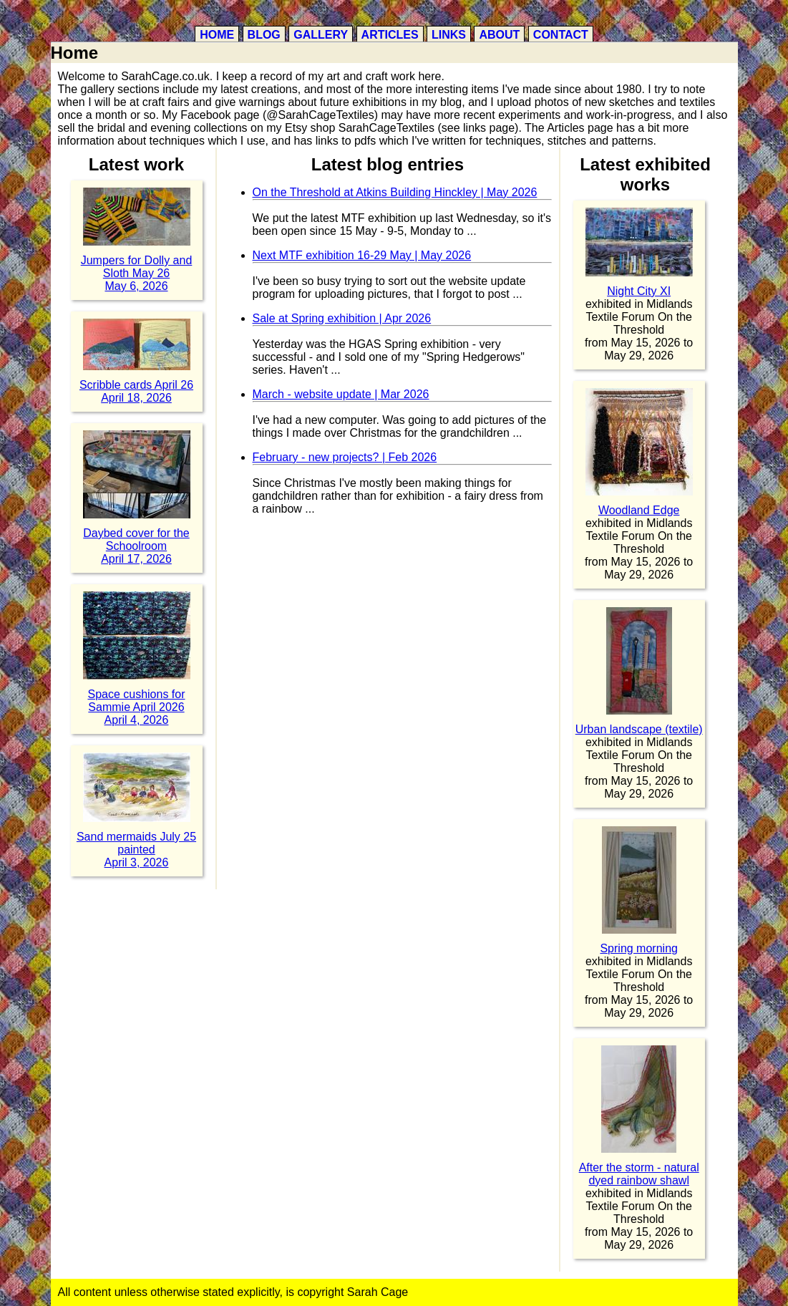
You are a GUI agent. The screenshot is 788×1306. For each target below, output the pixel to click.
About (499, 35)
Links (449, 35)
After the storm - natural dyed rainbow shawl (639, 1173)
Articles (390, 35)
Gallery (320, 35)
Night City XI (639, 291)
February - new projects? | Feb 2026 (345, 457)
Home (217, 35)
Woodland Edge (639, 510)
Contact (560, 35)
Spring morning (639, 948)
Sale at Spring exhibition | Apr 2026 (342, 318)
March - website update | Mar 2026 (341, 394)
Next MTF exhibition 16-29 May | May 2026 (362, 255)
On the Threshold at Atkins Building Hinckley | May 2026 (395, 192)
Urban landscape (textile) (639, 729)
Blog (264, 35)
